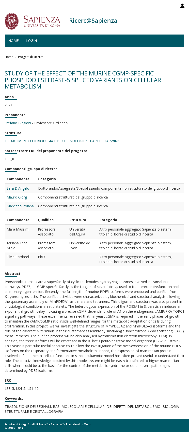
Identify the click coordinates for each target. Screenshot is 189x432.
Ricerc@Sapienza (93, 20)
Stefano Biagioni (18, 123)
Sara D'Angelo (18, 188)
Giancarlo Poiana (20, 206)
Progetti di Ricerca (31, 57)
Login (31, 40)
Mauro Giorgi (17, 197)
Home (13, 40)
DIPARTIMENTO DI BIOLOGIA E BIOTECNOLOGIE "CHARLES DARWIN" (62, 141)
